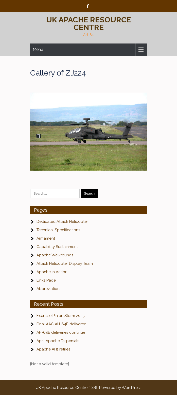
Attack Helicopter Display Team (65, 263)
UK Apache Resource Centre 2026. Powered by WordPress (88, 387)
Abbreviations (49, 288)
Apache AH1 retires (53, 349)
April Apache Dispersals (58, 341)
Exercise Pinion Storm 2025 (60, 315)
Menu (38, 49)
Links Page (46, 280)
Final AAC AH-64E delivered (61, 324)
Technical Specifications (58, 230)
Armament (46, 238)
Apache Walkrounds (55, 255)
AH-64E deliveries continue (61, 332)
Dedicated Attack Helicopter (62, 221)
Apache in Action (52, 272)
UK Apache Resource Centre (88, 23)
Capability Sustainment (57, 246)
